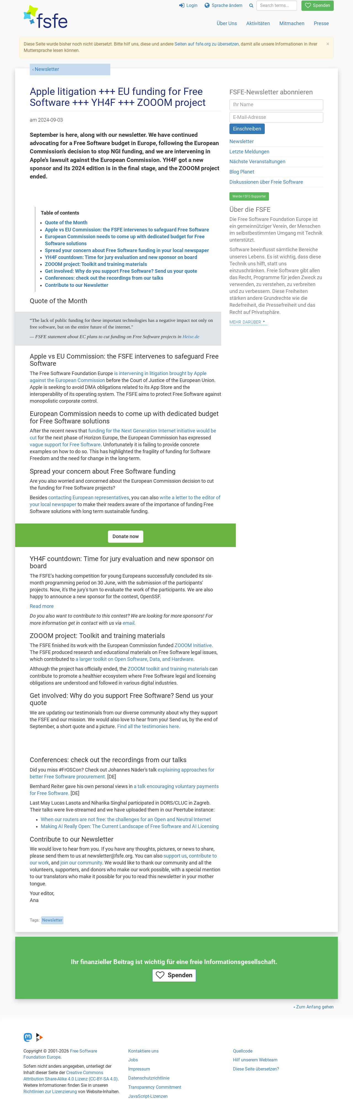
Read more (42, 606)
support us (175, 856)
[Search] (251, 5)
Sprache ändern (223, 5)
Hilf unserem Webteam (255, 1059)
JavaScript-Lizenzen (148, 1096)
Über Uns (227, 23)
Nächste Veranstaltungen (257, 161)
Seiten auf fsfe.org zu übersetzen (207, 44)
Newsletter (47, 69)
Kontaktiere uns (143, 1051)
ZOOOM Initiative (193, 645)
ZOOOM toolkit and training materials (168, 669)
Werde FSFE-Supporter (249, 196)
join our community (81, 863)
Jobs (133, 1059)
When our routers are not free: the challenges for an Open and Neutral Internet (126, 819)
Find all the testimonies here (148, 726)
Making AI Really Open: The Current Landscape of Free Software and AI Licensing (130, 826)
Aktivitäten (258, 23)
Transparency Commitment (154, 1087)
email (128, 623)
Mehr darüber (245, 321)
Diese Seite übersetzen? (256, 1069)
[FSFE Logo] (45, 17)
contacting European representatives (88, 497)
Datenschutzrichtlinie (148, 1078)
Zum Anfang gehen (315, 1007)
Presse (321, 23)
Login (188, 5)
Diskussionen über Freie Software (266, 182)
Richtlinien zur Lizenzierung (50, 1091)
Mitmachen (291, 23)
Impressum (139, 1069)
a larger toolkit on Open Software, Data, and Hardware (134, 659)
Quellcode (242, 1051)
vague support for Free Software (65, 444)
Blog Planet (241, 172)
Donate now (126, 536)
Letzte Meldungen (249, 151)
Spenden (317, 5)
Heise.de (191, 336)
